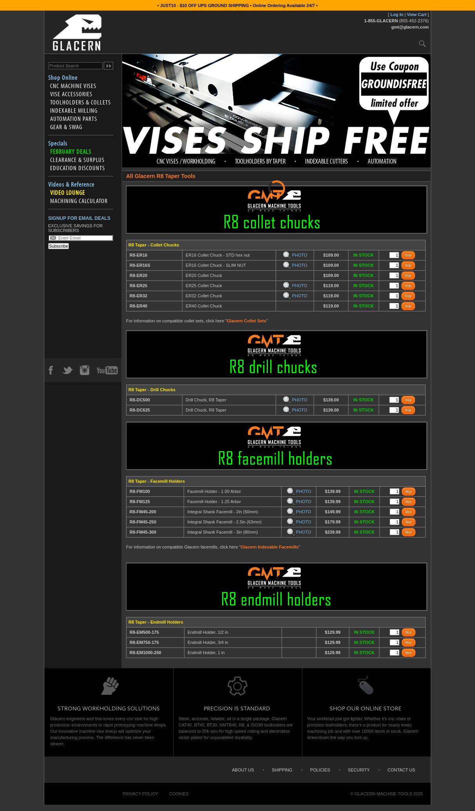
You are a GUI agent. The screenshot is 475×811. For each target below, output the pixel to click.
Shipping (282, 770)
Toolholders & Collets (80, 102)
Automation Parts (73, 118)
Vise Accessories (71, 94)
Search (422, 43)
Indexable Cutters (326, 160)
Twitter (67, 370)
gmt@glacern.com (410, 27)
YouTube (107, 370)
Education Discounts (77, 168)
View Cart (416, 14)
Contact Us (401, 770)
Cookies (179, 793)
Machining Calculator (79, 201)
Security (359, 770)
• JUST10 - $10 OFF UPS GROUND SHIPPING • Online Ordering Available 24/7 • (237, 5)
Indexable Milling (74, 110)
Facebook (50, 370)
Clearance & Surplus (77, 159)
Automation (382, 160)
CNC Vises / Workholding (186, 160)
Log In (396, 14)
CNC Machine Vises (73, 86)
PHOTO (295, 255)
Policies (320, 770)
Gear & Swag (66, 127)
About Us (243, 770)
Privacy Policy (140, 793)
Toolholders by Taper (260, 160)
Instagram (84, 370)
